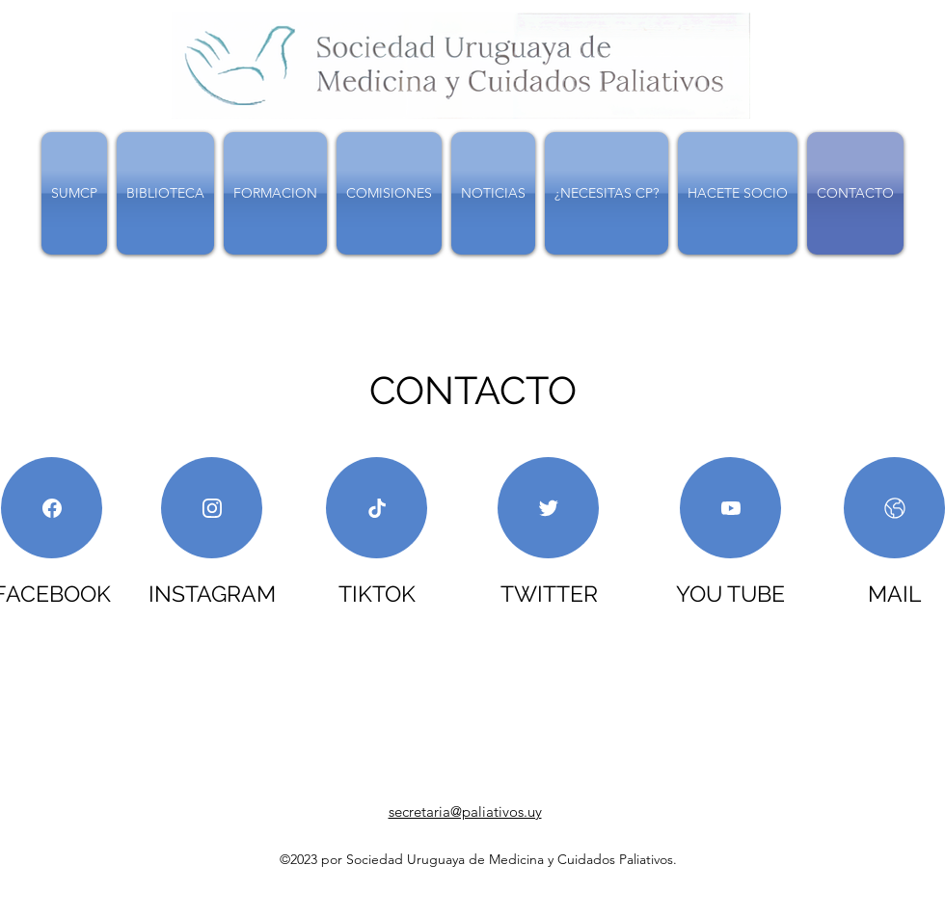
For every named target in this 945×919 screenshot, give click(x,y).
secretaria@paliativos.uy (465, 811)
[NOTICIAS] (51, 507)
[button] (165, 193)
